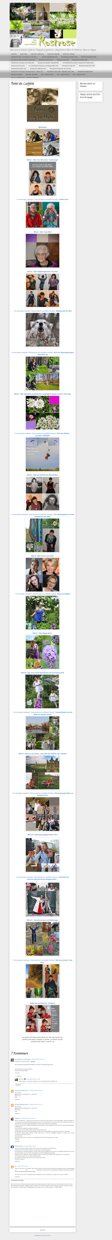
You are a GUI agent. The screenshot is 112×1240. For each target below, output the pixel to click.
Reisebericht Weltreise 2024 (50, 57)
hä (15, 1166)
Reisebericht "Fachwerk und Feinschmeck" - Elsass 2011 (27, 71)
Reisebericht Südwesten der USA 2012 (60, 68)
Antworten (17, 1073)
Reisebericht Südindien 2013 (38, 68)
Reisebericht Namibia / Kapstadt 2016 (48, 62)
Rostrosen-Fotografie (53, 54)
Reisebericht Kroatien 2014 (18, 68)
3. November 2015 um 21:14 (38, 1059)
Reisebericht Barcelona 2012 (87, 65)
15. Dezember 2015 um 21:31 (35, 1090)
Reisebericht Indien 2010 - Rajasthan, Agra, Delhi (60, 71)
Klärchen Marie (19, 1146)
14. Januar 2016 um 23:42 (29, 1146)
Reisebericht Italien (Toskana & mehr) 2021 (23, 60)
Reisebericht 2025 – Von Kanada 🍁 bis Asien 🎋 (24, 57)
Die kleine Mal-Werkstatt (21, 1090)
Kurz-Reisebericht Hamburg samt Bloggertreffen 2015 (43, 65)
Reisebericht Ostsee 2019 (46, 60)
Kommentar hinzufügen (17, 1180)
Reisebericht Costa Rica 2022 (69, 57)
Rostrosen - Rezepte (68, 54)
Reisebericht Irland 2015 (18, 65)
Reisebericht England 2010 (85, 71)
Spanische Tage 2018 (63, 60)
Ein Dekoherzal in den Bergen (22, 1059)
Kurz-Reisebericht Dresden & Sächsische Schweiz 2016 (78, 62)
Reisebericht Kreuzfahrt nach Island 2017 (22, 62)
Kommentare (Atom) (45, 1235)
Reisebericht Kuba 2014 (68, 65)
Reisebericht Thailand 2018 (79, 60)
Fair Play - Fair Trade (31, 74)
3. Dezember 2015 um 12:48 (33, 1079)
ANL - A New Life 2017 (63, 74)
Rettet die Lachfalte (16, 74)
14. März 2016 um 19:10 (22, 1166)
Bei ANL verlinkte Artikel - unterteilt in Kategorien (25, 77)
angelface (17, 1118)
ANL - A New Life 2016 (47, 74)
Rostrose (21, 1079)
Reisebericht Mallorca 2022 (88, 57)
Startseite (14, 54)
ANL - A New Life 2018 (79, 74)
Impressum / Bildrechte (37, 54)
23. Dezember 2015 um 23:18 (27, 1118)
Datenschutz (23, 54)
